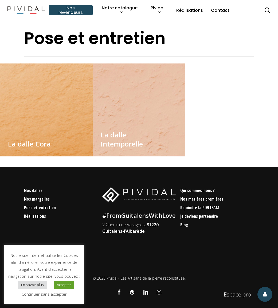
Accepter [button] (64, 284)
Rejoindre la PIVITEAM (199, 208)
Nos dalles (33, 190)
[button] (264, 294)
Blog (184, 225)
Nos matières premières (201, 199)
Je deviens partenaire (199, 216)
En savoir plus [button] (32, 284)
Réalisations (35, 216)
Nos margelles (37, 199)
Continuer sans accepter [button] (44, 294)
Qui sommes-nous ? (197, 190)
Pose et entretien (40, 208)
